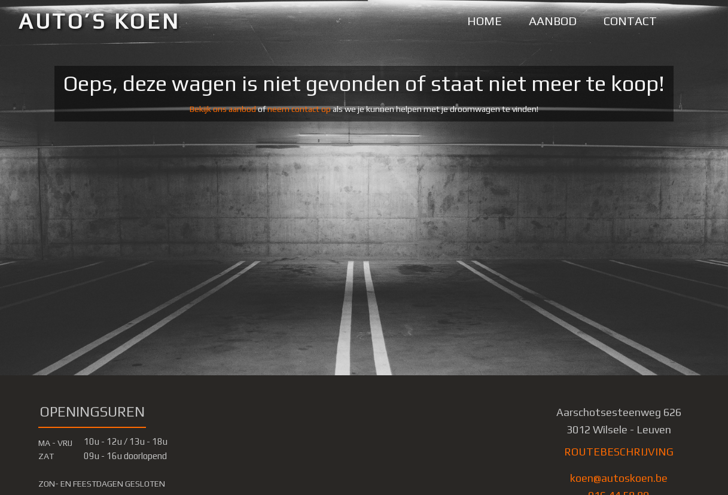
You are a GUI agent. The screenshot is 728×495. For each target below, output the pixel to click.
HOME (484, 21)
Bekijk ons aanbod (223, 109)
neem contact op (299, 109)
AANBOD (553, 21)
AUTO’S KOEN (100, 21)
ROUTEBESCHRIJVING (619, 451)
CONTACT (630, 21)
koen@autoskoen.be (619, 478)
